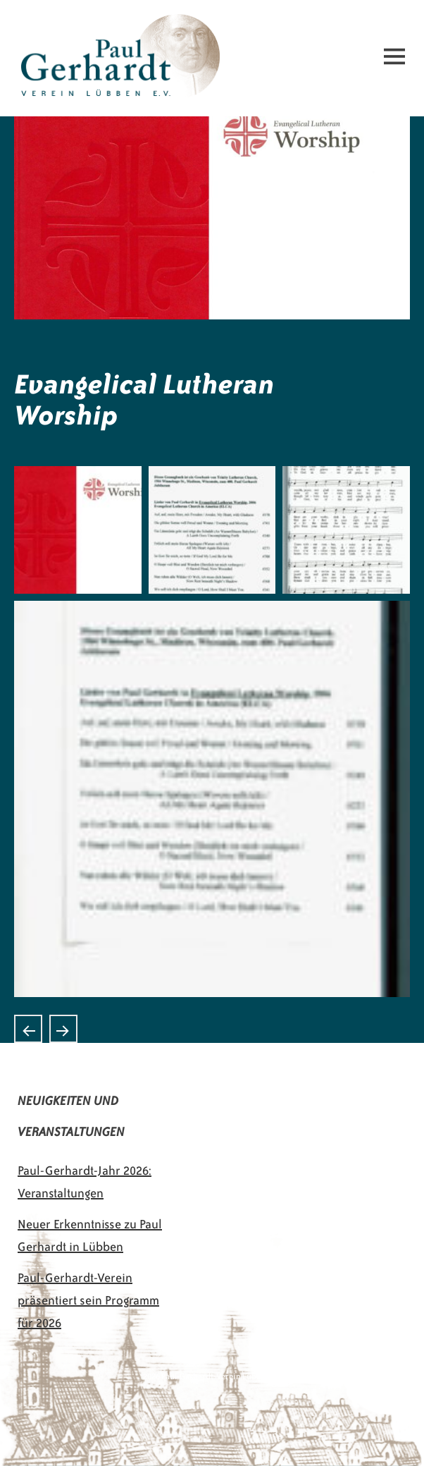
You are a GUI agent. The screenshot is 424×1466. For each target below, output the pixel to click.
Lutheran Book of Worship (28, 1029)
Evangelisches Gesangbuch (63, 1029)
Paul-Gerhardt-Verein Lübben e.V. (111, 25)
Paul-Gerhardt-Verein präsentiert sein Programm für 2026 (88, 1300)
